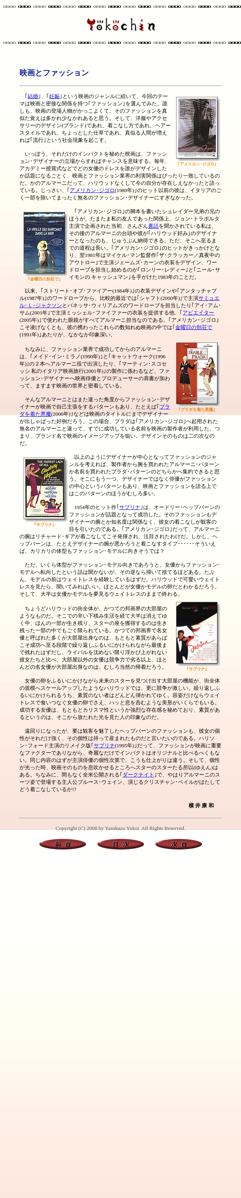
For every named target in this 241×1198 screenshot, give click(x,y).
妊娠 (54, 96)
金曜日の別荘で (193, 327)
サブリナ (129, 507)
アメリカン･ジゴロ (92, 190)
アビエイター (198, 313)
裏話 (153, 226)
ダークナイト (138, 775)
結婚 (33, 96)
